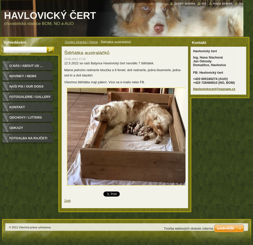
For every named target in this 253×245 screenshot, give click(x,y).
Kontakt (17, 107)
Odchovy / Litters (25, 117)
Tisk (203, 3)
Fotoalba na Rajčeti (28, 138)
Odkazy (16, 128)
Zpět (67, 201)
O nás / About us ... (26, 66)
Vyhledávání (15, 42)
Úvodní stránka (184, 3)
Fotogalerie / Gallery (30, 97)
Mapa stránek (223, 3)
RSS (241, 3)
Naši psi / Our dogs (26, 86)
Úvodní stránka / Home (81, 42)
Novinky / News (22, 76)
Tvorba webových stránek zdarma (188, 228)
